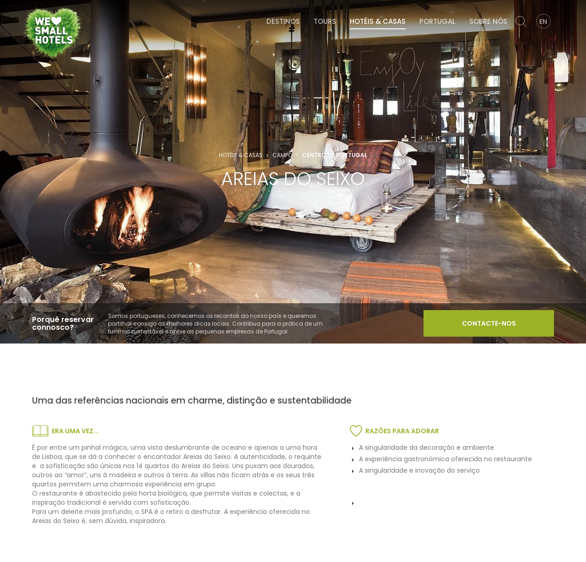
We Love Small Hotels (24, 4)
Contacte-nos (489, 323)
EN (543, 21)
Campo (282, 155)
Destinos (283, 21)
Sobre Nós (488, 21)
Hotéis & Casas (378, 21)
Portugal (437, 21)
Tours (325, 21)
